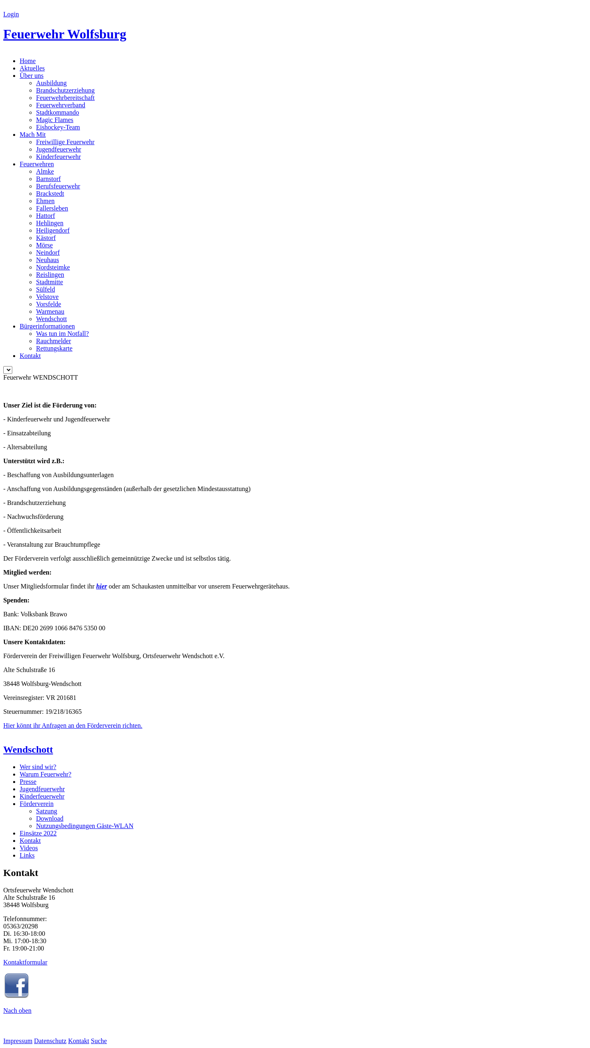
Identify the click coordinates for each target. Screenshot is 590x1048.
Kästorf (46, 237)
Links (27, 855)
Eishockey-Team (58, 127)
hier (101, 586)
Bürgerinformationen (47, 326)
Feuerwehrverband (60, 105)
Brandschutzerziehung (65, 90)
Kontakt (30, 355)
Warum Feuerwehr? (45, 774)
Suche (99, 1040)
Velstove (47, 296)
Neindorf (48, 252)
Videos (29, 847)
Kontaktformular (25, 962)
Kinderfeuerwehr (58, 156)
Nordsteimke (53, 267)
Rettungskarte (54, 348)
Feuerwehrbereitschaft (65, 97)
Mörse (44, 245)
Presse (28, 781)
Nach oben (17, 1010)
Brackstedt (50, 193)
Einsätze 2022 (38, 833)
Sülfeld (45, 289)
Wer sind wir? (38, 766)
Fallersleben (52, 208)
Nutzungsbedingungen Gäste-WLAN (85, 825)
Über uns (31, 75)
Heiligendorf (53, 230)
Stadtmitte (49, 281)
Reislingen (50, 274)
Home (28, 60)
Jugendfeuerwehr (58, 149)
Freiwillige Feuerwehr (65, 141)
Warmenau (50, 311)
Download (50, 818)
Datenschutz (50, 1040)
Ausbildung (51, 82)
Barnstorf (48, 178)
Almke (45, 171)
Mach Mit (33, 134)
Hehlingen (50, 223)
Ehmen (45, 200)
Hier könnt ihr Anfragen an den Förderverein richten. (72, 725)
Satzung (46, 811)
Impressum (17, 1040)
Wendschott (51, 318)
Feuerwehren (37, 164)
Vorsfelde (48, 304)
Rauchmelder (53, 340)
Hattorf (45, 215)
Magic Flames (54, 119)
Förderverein (37, 803)
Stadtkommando (57, 112)
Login (11, 14)
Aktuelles (32, 68)
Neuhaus (47, 259)
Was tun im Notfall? (62, 333)
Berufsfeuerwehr (58, 186)
